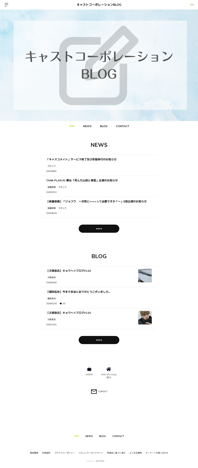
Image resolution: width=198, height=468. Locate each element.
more (99, 228)
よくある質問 (135, 453)
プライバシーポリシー (64, 453)
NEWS (87, 126)
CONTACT (122, 126)
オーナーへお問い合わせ (157, 453)
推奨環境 (34, 453)
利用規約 (46, 453)
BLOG (103, 126)
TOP (72, 126)
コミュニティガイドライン (91, 453)
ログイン (188, 4)
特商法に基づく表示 (116, 453)
